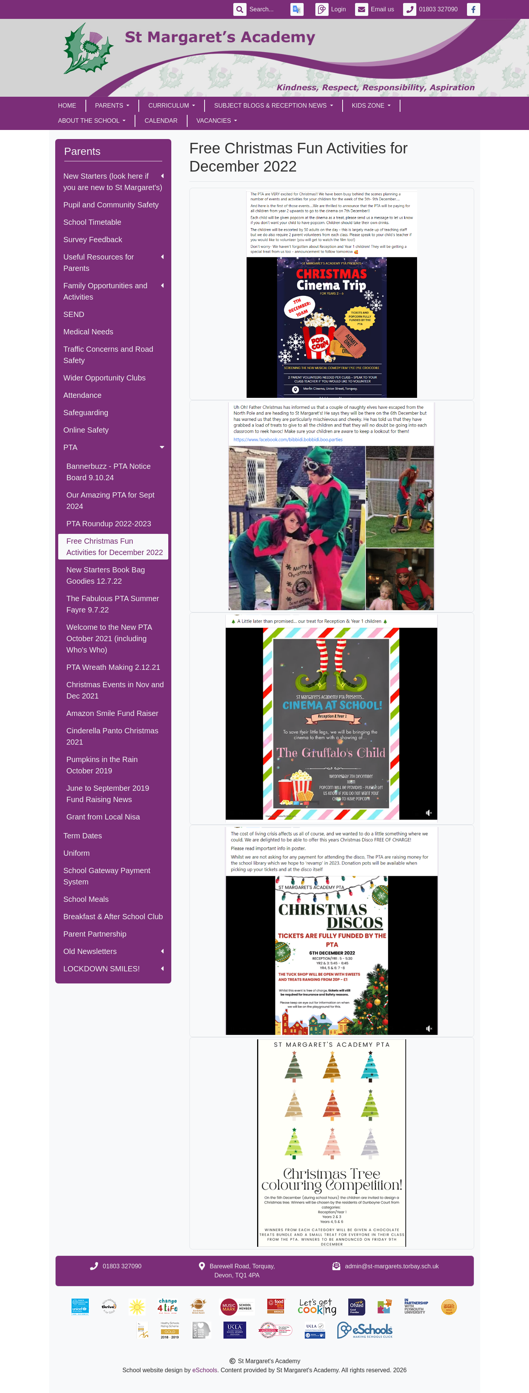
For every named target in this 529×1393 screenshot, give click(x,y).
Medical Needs (88, 332)
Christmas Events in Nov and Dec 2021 (115, 690)
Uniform (77, 853)
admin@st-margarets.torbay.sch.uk (392, 1266)
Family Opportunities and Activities (114, 291)
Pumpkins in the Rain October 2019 (102, 765)
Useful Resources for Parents (114, 262)
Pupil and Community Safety (111, 205)
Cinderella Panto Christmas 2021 (112, 736)
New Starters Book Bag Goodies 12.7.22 (106, 575)
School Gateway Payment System (107, 876)
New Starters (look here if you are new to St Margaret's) (114, 182)
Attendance (83, 395)
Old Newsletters (114, 951)
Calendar (160, 121)
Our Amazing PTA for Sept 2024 (111, 500)
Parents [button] (110, 105)
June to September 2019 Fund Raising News (108, 794)
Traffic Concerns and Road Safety (109, 355)
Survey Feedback (93, 239)
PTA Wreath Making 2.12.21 (113, 667)
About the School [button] (89, 121)
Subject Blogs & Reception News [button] (271, 105)
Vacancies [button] (215, 121)
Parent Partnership (95, 934)
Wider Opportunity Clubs (105, 378)
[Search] (265, 9)
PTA (115, 447)
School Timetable (92, 222)
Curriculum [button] (169, 105)
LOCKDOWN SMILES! (114, 969)
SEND (74, 314)
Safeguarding (86, 412)
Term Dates (83, 836)
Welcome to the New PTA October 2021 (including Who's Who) (109, 638)
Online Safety (86, 430)
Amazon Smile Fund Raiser (112, 713)
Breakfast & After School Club (113, 916)
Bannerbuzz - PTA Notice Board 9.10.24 (109, 472)
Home (67, 105)
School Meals (86, 899)
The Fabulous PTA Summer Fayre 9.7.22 (113, 604)
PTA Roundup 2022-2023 (109, 523)
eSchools (204, 1370)
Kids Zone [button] (369, 105)
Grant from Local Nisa (103, 817)
